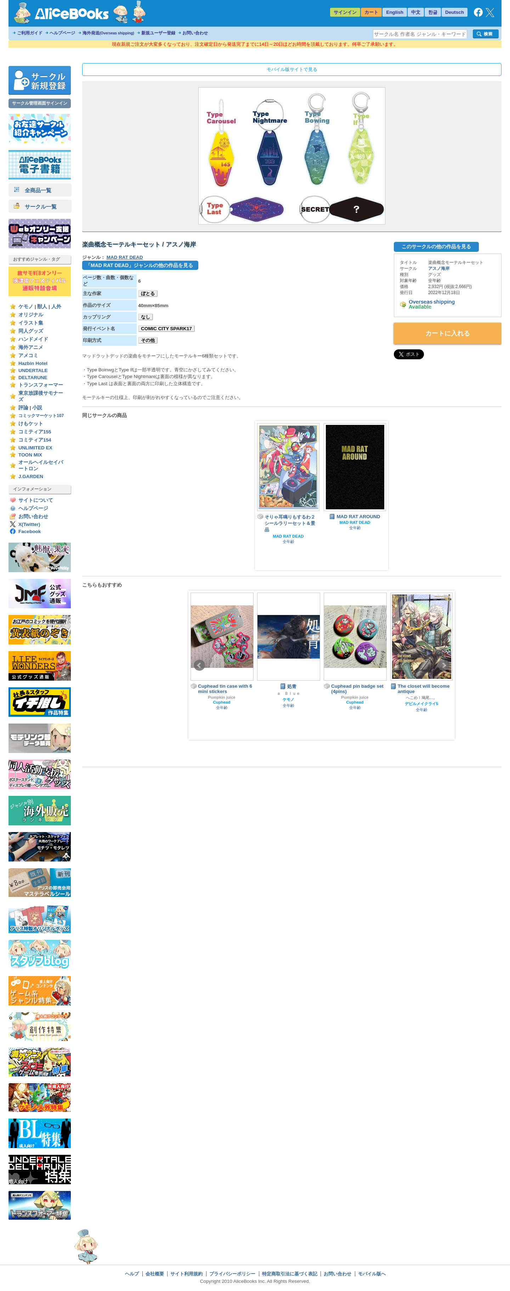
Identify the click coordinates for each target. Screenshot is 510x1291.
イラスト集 (30, 323)
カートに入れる (447, 333)
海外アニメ (30, 347)
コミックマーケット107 (41, 415)
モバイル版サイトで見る (292, 69)
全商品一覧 (32, 190)
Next (443, 665)
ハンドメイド (33, 339)
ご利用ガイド (29, 33)
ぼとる (148, 293)
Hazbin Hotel (32, 363)
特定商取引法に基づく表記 (289, 1273)
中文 (415, 12)
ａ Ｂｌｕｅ (288, 693)
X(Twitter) (29, 524)
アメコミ (28, 355)
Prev (199, 665)
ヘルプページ (62, 33)
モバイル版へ (372, 1273)
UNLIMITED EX (35, 447)
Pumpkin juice (221, 697)
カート (371, 12)
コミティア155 (34, 431)
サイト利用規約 (186, 1273)
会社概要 (155, 1273)
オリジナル (30, 314)
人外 (56, 306)
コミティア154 (34, 440)
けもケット (30, 423)
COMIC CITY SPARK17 (166, 328)
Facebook (29, 531)
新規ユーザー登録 (158, 33)
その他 (148, 340)
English (394, 12)
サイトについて (35, 500)
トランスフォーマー (40, 385)
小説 (37, 407)
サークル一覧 (35, 207)
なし (145, 317)
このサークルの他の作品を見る (436, 246)
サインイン (345, 12)
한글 (432, 12)
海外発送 (108, 33)
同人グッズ (30, 331)
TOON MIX (30, 455)
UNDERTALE (33, 370)
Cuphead (222, 702)
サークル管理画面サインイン (39, 103)
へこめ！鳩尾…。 (421, 698)
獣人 (42, 306)
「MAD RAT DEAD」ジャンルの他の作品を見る (139, 265)
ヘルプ (132, 1273)
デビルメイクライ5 (421, 704)
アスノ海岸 (438, 268)
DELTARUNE (32, 377)
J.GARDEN (30, 476)
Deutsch (454, 12)
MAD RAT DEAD (125, 257)
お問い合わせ (195, 33)
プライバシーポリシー (232, 1273)
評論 (23, 407)
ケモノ (25, 306)
